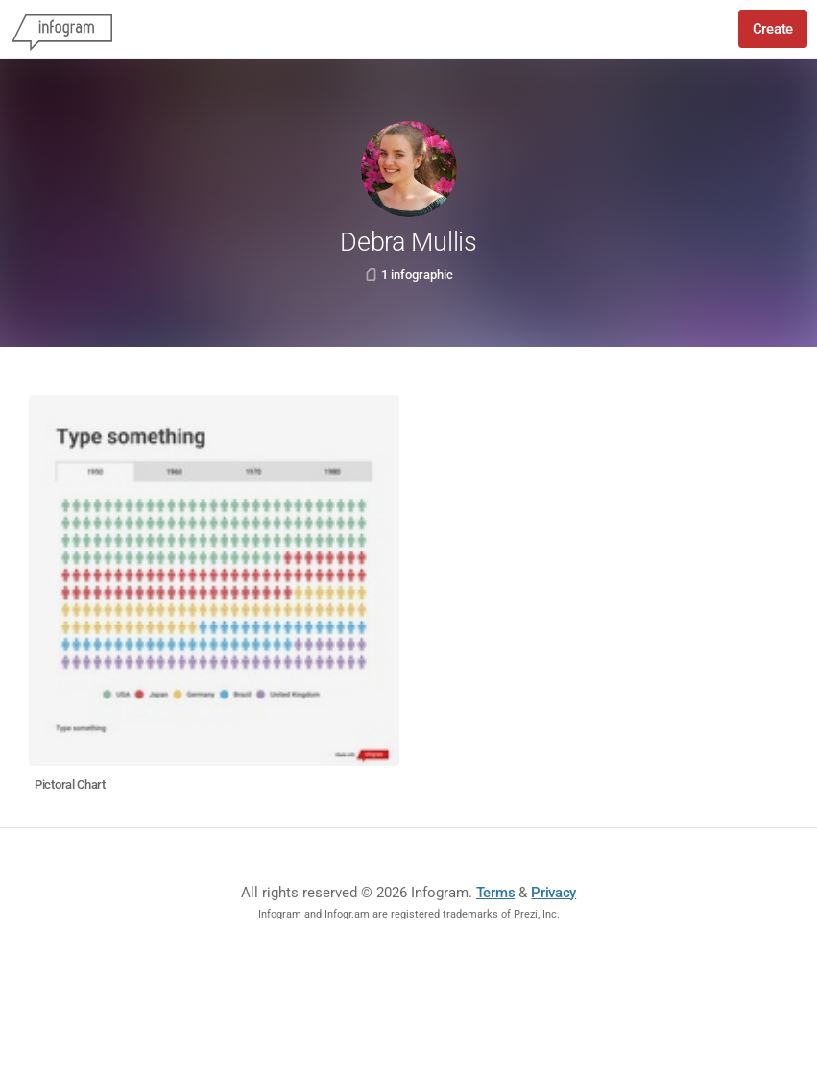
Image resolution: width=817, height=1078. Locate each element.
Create (773, 28)
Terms (496, 892)
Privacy (553, 892)
